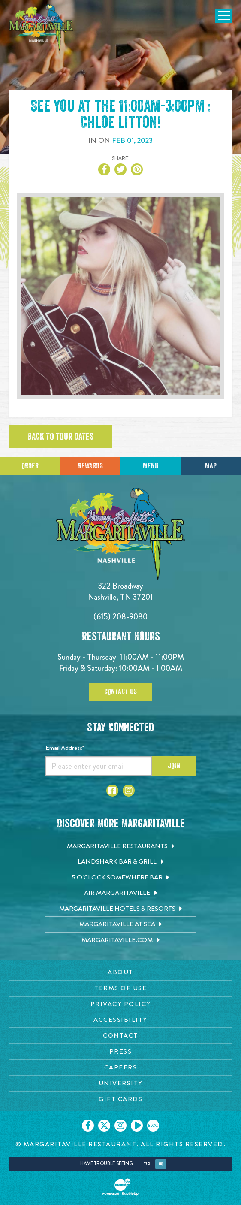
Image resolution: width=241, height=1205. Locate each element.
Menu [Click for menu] (150, 466)
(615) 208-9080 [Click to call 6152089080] (120, 616)
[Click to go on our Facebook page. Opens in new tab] (88, 1126)
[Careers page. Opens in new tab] (120, 1067)
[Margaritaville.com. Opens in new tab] (120, 940)
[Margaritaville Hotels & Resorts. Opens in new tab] (120, 909)
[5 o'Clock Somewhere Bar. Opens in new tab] (120, 877)
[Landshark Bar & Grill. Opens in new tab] (120, 862)
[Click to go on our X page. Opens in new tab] (104, 1126)
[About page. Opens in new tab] (120, 972)
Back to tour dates (60, 436)
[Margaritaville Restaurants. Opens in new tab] (120, 846)
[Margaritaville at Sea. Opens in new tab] (120, 924)
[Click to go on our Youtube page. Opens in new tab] (137, 1126)
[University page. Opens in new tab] (120, 1083)
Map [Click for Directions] (211, 466)
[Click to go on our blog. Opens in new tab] (153, 1126)
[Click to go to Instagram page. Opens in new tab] (129, 791)
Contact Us (120, 691)
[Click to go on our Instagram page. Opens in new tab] (120, 1126)
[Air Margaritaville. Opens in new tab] (120, 893)
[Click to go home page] (41, 27)
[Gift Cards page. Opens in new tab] (120, 1099)
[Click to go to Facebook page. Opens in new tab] (112, 791)
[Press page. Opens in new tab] (120, 1051)
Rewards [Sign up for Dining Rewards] (90, 466)
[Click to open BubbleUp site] (120, 1187)
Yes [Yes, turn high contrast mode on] (147, 1163)
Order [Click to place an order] (30, 466)
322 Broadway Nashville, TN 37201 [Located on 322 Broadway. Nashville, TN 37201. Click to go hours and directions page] (120, 591)
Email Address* (64, 747)
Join (174, 766)
